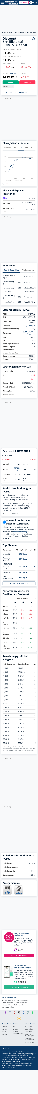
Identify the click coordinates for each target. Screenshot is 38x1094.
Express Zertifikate (8, 1007)
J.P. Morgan (31, 325)
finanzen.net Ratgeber (21, 532)
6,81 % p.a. (23, 559)
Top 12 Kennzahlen (11, 270)
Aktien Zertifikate (7, 1003)
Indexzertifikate (7, 1005)
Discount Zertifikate (8, 1001)
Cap (6, 183)
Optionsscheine (19, 1005)
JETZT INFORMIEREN (19, 955)
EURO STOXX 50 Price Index (29, 333)
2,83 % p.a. (23, 554)
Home (4, 33)
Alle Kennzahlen (28, 270)
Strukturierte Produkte (16, 33)
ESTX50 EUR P (17, 469)
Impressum (29, 1026)
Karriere (4, 1029)
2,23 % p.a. (23, 566)
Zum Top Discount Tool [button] (19, 583)
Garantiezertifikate (21, 1003)
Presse (4, 1032)
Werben (16, 1029)
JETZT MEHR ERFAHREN (19, 987)
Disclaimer (28, 1032)
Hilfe (14, 1026)
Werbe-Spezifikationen (18, 1032)
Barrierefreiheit (30, 1042)
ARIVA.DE (19, 1065)
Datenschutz (29, 1029)
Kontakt (4, 1026)
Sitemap (4, 1034)
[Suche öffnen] (31, 2)
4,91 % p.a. (23, 572)
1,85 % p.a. (23, 577)
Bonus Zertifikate (22, 1001)
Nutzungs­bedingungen (29, 1034)
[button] (24, 2)
